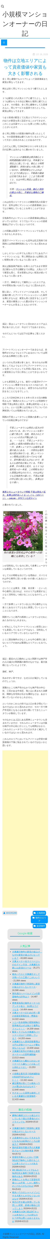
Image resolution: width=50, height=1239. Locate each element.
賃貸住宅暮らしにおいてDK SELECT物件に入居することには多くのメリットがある (26, 1160)
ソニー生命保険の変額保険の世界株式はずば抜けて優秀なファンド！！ (26, 1025)
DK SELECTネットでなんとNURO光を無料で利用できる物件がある (26, 1173)
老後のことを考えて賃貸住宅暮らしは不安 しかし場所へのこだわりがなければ (26, 1182)
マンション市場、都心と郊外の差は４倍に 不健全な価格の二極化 (26, 192)
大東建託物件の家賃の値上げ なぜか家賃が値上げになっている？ (27, 955)
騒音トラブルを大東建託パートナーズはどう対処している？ (26, 1035)
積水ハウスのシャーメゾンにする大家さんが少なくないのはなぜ (26, 1195)
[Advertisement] (25, 829)
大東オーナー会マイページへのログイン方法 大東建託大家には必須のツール (26, 964)
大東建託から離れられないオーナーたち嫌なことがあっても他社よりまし (26, 1064)
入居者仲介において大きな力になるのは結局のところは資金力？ (26, 1141)
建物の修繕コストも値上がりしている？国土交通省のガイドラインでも (26, 1118)
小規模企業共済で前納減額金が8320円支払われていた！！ (26, 1077)
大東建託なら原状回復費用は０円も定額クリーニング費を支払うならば (26, 1044)
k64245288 (11, 913)
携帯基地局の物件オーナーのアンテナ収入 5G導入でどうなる (26, 1006)
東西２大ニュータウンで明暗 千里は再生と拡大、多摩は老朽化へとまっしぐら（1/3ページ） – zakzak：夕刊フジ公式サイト (24, 495)
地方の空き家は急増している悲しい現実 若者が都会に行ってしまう (26, 1205)
